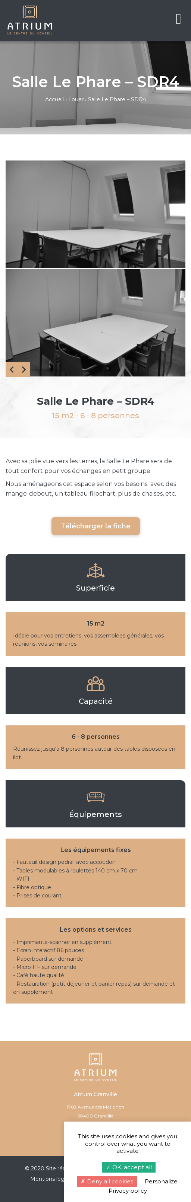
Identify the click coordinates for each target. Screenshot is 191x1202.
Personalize (161, 1181)
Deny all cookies (107, 1181)
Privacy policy (128, 1190)
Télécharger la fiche (96, 526)
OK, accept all (129, 1167)
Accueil (54, 99)
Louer (76, 99)
